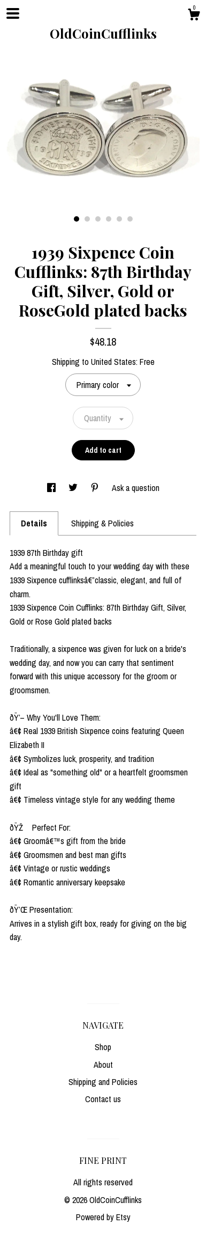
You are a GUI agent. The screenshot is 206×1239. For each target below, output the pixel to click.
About (103, 1065)
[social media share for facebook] (52, 488)
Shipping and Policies (103, 1082)
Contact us (103, 1099)
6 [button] (130, 219)
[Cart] (194, 16)
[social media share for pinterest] (95, 488)
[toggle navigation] (12, 13)
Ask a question (135, 488)
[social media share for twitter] (74, 488)
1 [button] (76, 219)
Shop (103, 1047)
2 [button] (87, 219)
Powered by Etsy (103, 1217)
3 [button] (98, 219)
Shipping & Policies (102, 523)
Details (34, 523)
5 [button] (119, 219)
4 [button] (108, 219)
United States (113, 362)
